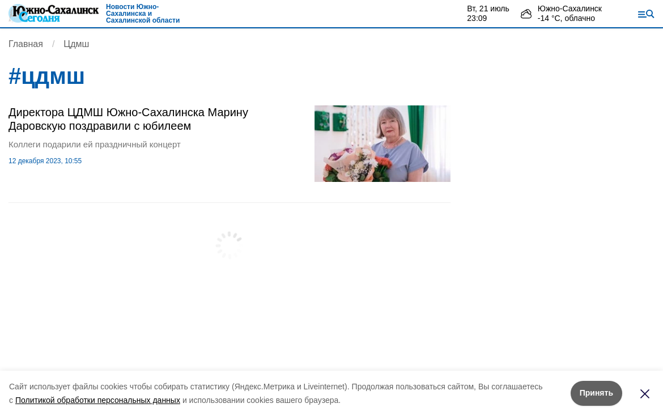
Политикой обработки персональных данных (97, 400)
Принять (596, 392)
